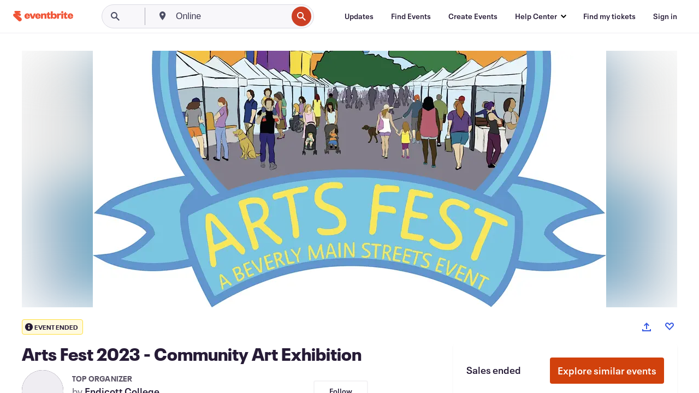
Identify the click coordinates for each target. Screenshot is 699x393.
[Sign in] (665, 16)
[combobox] (230, 16)
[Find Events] (411, 16)
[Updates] (359, 16)
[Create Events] (473, 16)
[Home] (43, 16)
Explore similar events (607, 370)
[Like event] (669, 326)
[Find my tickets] (609, 16)
